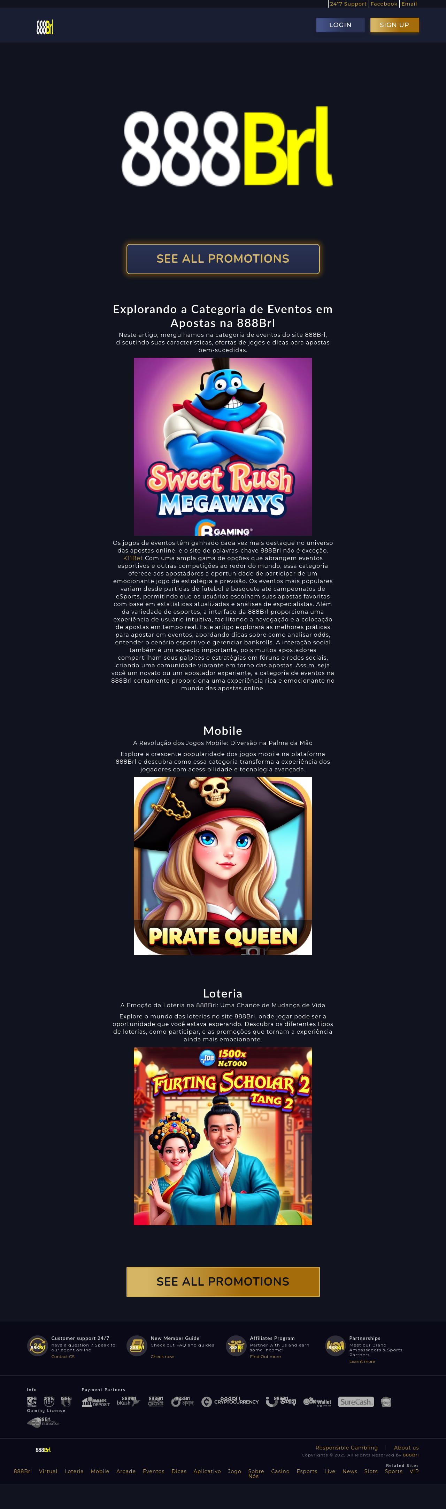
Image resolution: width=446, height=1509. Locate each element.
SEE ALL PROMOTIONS (223, 259)
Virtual (48, 1471)
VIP (414, 1471)
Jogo (234, 1471)
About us (406, 1448)
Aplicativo (207, 1471)
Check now (162, 1356)
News (350, 1471)
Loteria (74, 1471)
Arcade (126, 1471)
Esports (307, 1471)
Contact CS (63, 1356)
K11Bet (133, 558)
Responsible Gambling (347, 1448)
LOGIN (340, 25)
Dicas (178, 1471)
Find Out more (265, 1356)
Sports (393, 1471)
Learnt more (362, 1361)
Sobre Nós (256, 1473)
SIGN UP (394, 25)
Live (330, 1471)
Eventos (154, 1471)
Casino (280, 1471)
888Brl (411, 1455)
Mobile (100, 1471)
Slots (371, 1471)
